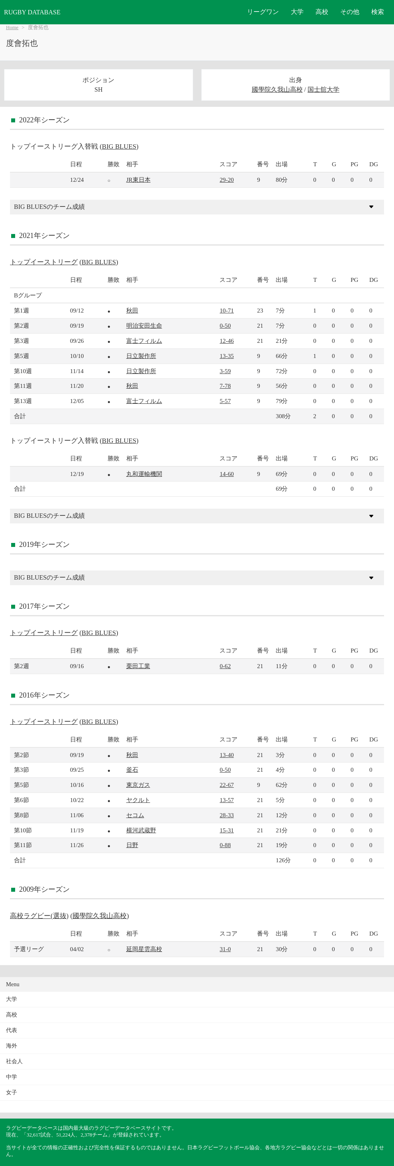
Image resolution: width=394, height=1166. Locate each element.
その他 (349, 11)
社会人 (14, 1061)
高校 (322, 11)
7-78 (225, 385)
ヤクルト (138, 799)
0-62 (225, 666)
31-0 (225, 949)
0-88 (225, 845)
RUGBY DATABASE (32, 12)
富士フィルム (144, 340)
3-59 (225, 371)
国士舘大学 (323, 89)
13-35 (226, 355)
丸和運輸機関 (144, 473)
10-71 (226, 310)
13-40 (226, 754)
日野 (132, 845)
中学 (11, 1077)
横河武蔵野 (141, 830)
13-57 (226, 799)
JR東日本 (138, 179)
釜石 (132, 769)
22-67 (226, 784)
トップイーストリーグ (44, 262)
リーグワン (263, 11)
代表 (11, 1030)
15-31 (226, 830)
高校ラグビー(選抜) (39, 916)
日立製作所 (141, 355)
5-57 (225, 400)
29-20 (226, 179)
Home (12, 27)
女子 (11, 1092)
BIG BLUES (119, 146)
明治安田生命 (144, 325)
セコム (135, 815)
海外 (11, 1046)
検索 (377, 11)
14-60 (226, 473)
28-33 (226, 815)
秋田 (132, 310)
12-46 (226, 340)
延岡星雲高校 (144, 949)
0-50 (225, 325)
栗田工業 (138, 666)
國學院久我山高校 (277, 89)
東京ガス (138, 784)
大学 (297, 11)
